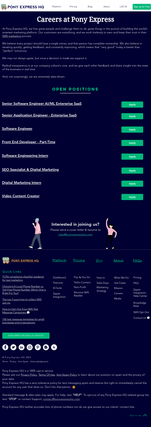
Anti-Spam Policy (66, 374)
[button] (26, 336)
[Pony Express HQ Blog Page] (46, 347)
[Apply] (132, 104)
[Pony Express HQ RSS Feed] (54, 347)
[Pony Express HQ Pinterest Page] (38, 347)
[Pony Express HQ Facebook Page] (5, 347)
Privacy (13, 361)
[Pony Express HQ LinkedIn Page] (22, 347)
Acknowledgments (39, 361)
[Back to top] (136, 415)
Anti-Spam (23, 361)
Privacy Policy (29, 374)
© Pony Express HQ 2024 (16, 357)
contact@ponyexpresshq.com (61, 399)
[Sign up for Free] (142, 7)
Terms (5, 361)
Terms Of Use (46, 374)
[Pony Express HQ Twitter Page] (13, 347)
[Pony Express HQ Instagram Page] (30, 347)
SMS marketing (11, 36)
